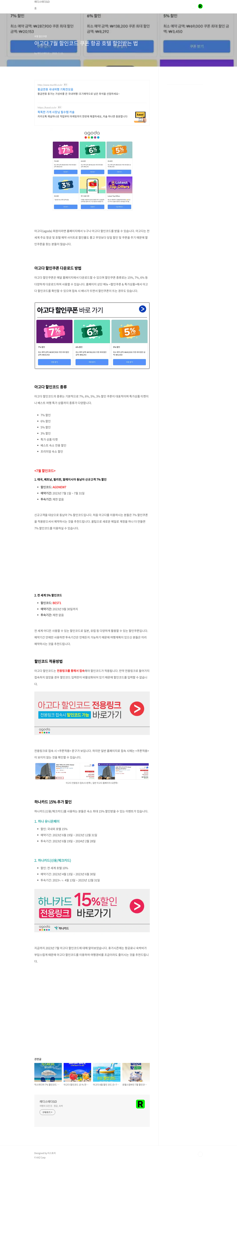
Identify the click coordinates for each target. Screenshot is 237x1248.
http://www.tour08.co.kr (50, 84)
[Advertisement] (92, 560)
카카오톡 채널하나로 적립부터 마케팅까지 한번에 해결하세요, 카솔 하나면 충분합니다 (82, 116)
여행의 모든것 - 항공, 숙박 (51, 1105)
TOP (200, 1154)
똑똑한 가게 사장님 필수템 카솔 (56, 112)
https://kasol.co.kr (47, 107)
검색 (193, 6)
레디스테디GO (48, 1101)
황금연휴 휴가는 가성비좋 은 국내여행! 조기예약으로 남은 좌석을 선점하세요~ (79, 93)
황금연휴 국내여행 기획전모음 (55, 89)
